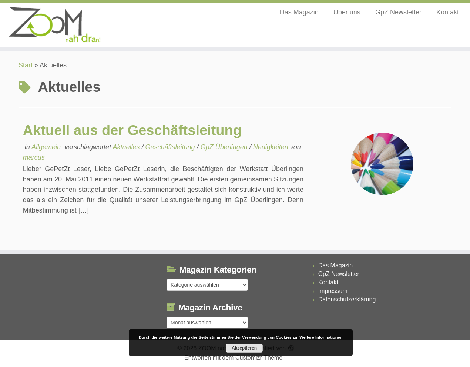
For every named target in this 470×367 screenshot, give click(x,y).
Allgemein (47, 147)
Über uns (346, 12)
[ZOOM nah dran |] (54, 24)
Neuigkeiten (271, 147)
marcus (34, 157)
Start (26, 65)
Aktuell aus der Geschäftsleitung (132, 130)
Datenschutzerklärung (347, 299)
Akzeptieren (244, 348)
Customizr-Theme (258, 357)
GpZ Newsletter (398, 12)
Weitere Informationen (320, 337)
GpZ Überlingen (225, 147)
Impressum (333, 291)
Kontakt (447, 12)
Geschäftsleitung (171, 147)
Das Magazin (299, 12)
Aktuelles (127, 147)
